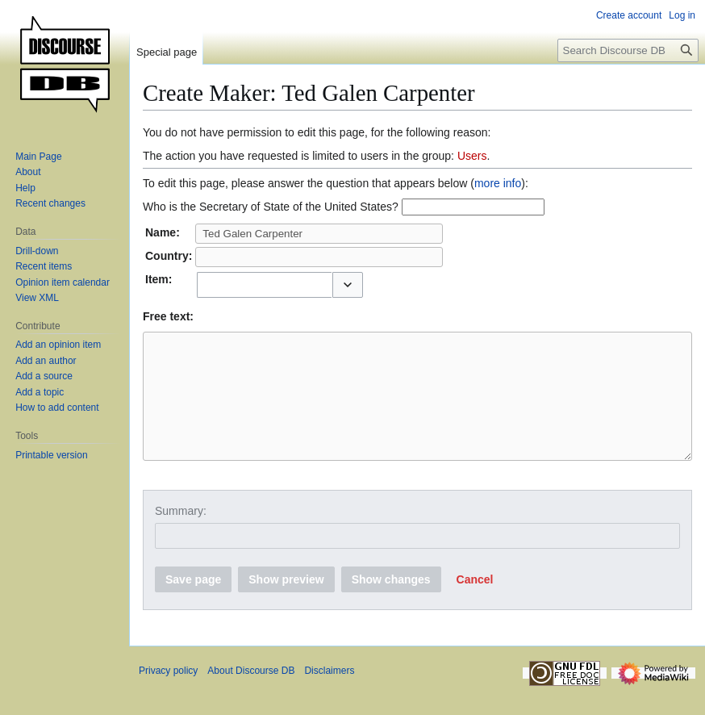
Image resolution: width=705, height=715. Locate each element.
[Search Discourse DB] (628, 50)
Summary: (180, 535)
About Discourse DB (250, 694)
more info (497, 183)
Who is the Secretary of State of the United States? (270, 206)
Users (472, 155)
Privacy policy (168, 694)
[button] (347, 285)
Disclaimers (329, 694)
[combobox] (264, 285)
